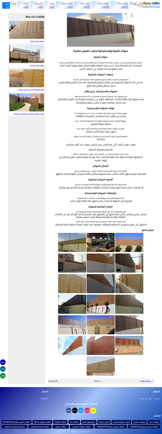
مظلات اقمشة (60, 422)
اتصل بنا (3, 369)
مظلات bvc (74, 422)
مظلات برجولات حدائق (66, 5)
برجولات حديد (154, 422)
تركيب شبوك (51, 5)
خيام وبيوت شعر (38, 5)
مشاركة (3, 362)
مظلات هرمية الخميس (103, 5)
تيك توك (75, 410)
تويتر (81, 410)
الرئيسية (133, 3)
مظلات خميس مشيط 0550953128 (16, 422)
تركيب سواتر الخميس (85, 5)
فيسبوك (68, 410)
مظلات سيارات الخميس (122, 5)
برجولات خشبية (139, 422)
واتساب (3, 376)
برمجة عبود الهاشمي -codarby (81, 431)
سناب (93, 410)
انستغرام (87, 410)
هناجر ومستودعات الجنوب (14, 426)
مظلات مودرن (25, 5)
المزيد (13, 3)
